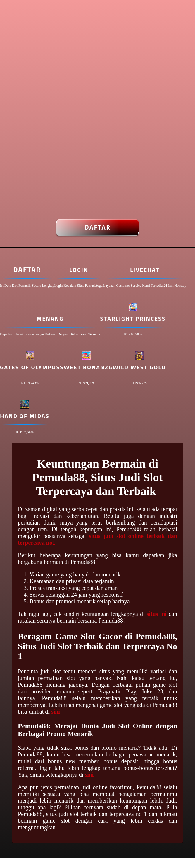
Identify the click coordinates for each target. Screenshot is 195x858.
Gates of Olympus (30, 367)
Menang (50, 318)
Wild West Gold (139, 367)
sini (55, 711)
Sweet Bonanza (86, 367)
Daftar (97, 227)
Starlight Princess (132, 318)
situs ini (157, 614)
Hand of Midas (24, 415)
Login (78, 269)
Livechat (144, 269)
